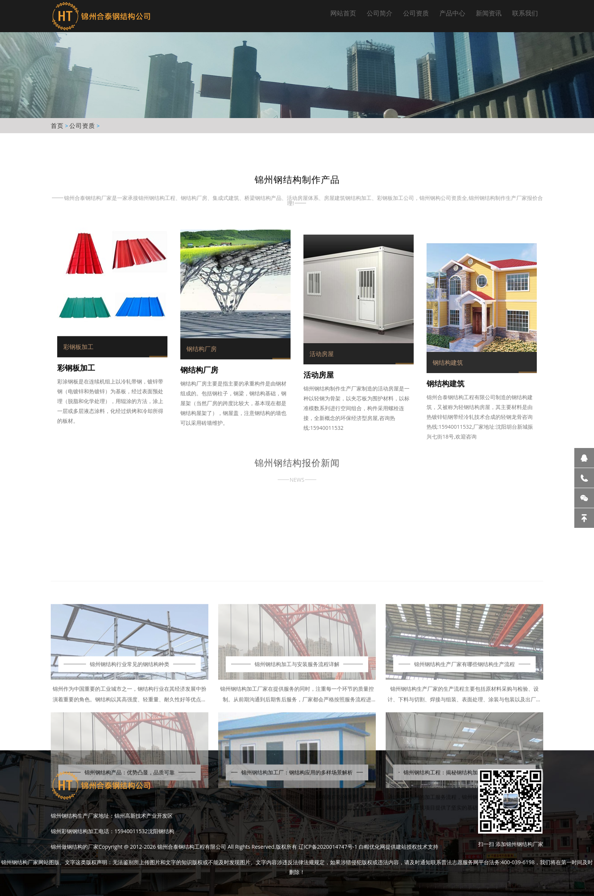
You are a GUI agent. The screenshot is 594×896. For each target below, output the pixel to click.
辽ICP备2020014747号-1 (328, 846)
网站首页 (343, 13)
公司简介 (379, 13)
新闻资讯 (489, 13)
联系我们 (525, 13)
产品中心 (452, 13)
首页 (57, 125)
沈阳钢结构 (161, 831)
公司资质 (416, 13)
